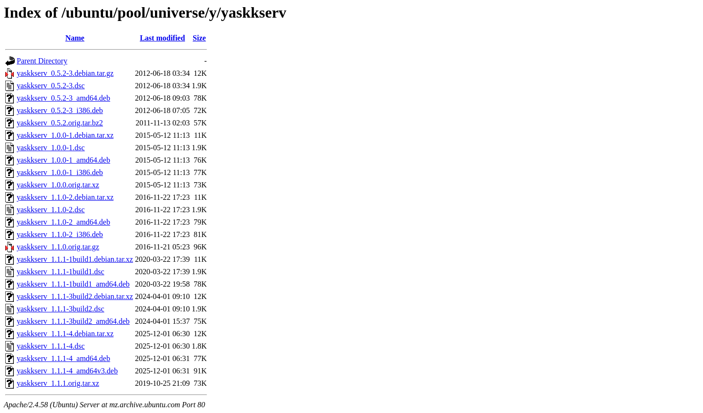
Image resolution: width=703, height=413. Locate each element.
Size (199, 38)
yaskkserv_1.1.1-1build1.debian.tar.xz (75, 259)
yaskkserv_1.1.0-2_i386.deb (60, 234)
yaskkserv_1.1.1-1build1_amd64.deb (73, 284)
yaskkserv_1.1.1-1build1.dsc (60, 272)
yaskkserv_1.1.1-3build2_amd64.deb (73, 321)
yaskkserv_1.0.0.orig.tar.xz (58, 185)
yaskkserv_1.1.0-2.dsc (51, 210)
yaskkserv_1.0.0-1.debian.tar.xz (65, 135)
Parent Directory (42, 61)
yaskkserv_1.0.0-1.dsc (51, 148)
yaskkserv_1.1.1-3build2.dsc (60, 309)
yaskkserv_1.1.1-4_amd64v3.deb (67, 371)
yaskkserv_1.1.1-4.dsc (51, 346)
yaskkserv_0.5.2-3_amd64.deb (63, 98)
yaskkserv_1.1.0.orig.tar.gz (58, 247)
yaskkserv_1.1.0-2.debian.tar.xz (65, 197)
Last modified (162, 38)
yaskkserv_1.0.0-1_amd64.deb (63, 160)
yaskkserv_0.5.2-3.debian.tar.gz (65, 73)
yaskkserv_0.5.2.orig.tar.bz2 (60, 123)
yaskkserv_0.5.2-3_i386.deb (60, 110)
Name (74, 38)
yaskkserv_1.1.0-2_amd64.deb (63, 222)
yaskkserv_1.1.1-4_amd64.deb (63, 358)
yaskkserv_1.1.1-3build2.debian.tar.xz (75, 296)
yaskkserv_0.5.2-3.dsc (51, 86)
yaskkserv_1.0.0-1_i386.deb (60, 172)
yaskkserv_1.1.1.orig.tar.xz (58, 383)
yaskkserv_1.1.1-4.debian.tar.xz (65, 334)
